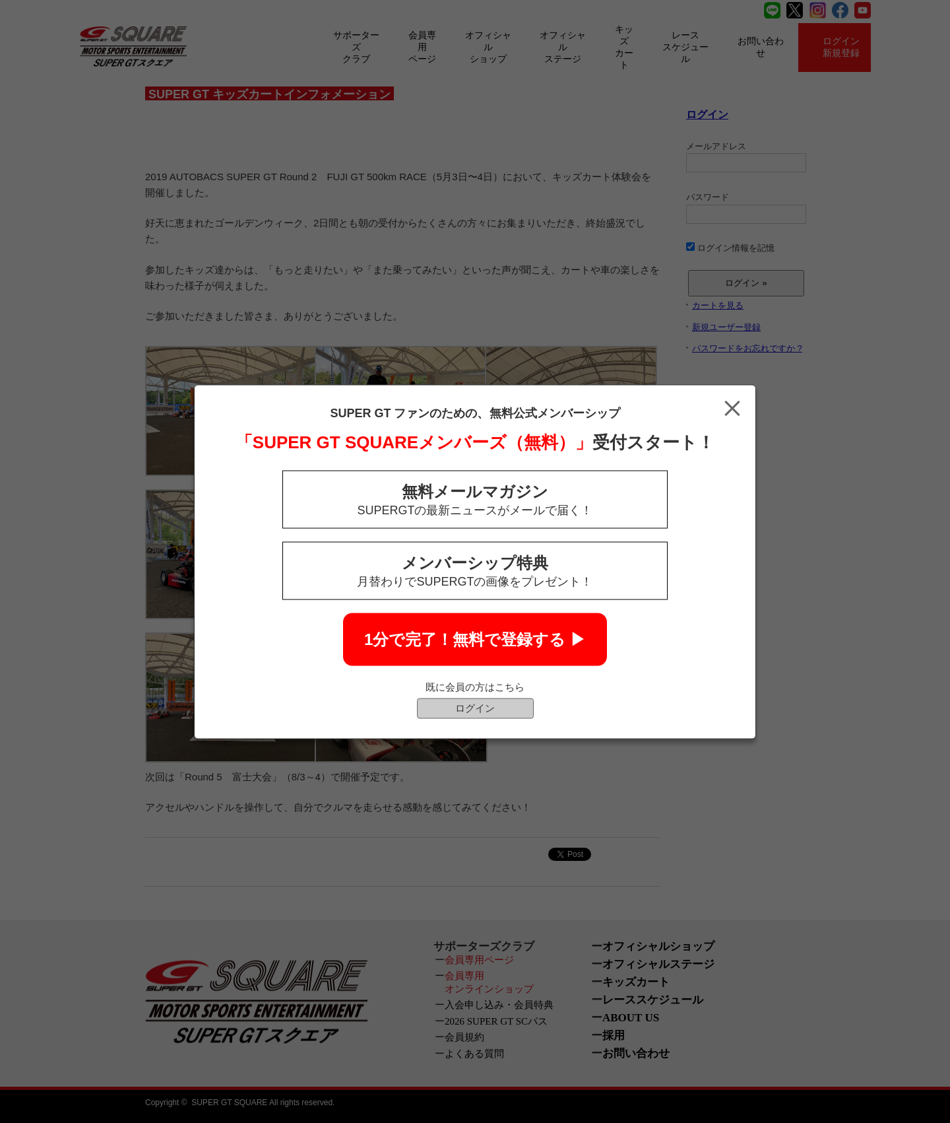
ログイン (475, 707)
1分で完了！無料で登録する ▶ (475, 639)
